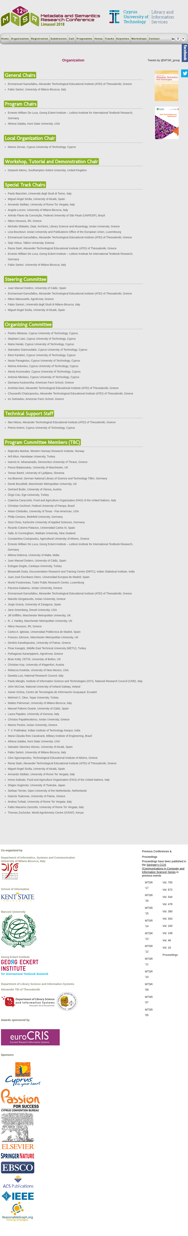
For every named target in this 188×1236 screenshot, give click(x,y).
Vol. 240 (168, 925)
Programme (84, 38)
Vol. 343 (168, 918)
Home (5, 38)
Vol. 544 (168, 896)
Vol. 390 (168, 911)
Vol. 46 (167, 940)
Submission (59, 38)
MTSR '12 (149, 948)
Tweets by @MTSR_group (164, 60)
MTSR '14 (149, 923)
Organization (20, 38)
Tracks (109, 38)
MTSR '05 (149, 1012)
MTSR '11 (149, 961)
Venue (98, 38)
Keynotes (122, 38)
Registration (39, 38)
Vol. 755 (168, 882)
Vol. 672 (168, 889)
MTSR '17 (149, 885)
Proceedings (170, 954)
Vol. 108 (168, 933)
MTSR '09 (149, 987)
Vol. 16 (167, 947)
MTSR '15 (149, 910)
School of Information (15, 889)
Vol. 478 (168, 904)
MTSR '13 (149, 936)
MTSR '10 (149, 974)
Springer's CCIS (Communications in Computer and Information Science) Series (163, 868)
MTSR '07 (149, 999)
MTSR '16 (149, 898)
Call (71, 38)
